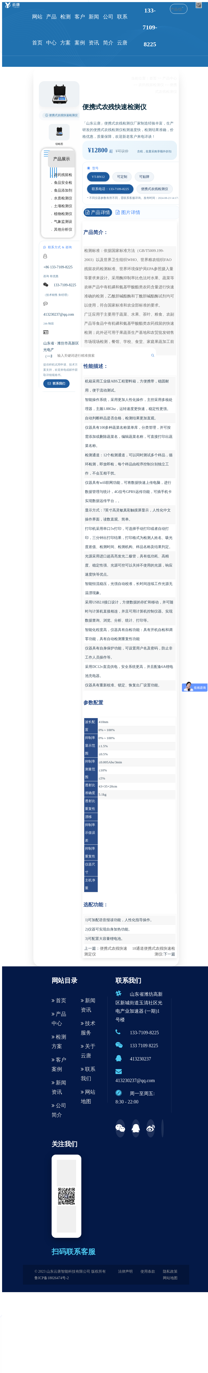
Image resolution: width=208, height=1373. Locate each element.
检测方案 (65, 29)
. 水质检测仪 (61, 198)
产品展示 (61, 159)
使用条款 (147, 1271)
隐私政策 (170, 1271)
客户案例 (80, 29)
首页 (153, 78)
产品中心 (51, 29)
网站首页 (37, 29)
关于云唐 (88, 1050)
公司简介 (108, 29)
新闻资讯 (94, 29)
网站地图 (88, 1096)
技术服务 (88, 1028)
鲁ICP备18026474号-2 (51, 1278)
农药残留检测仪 (151, 85)
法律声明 (125, 1271)
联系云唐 (122, 29)
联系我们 (56, 383)
